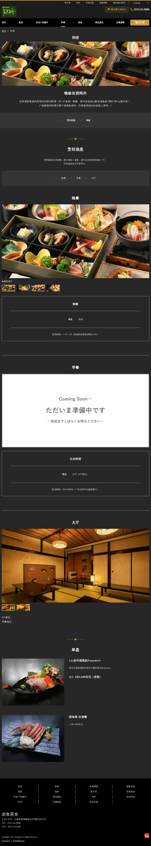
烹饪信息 (68, 120)
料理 (57, 786)
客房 (20, 792)
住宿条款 (131, 792)
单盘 (85, 120)
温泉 (57, 792)
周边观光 (57, 797)
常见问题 (94, 802)
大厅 (90, 178)
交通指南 (57, 802)
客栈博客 (94, 786)
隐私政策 (131, 786)
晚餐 (60, 178)
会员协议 (131, 797)
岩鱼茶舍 (10, 814)
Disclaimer (6, 841)
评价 (94, 797)
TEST (20, 802)
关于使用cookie (18, 841)
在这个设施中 (20, 797)
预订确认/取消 (119, 3)
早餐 (75, 178)
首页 (20, 786)
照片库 (94, 792)
